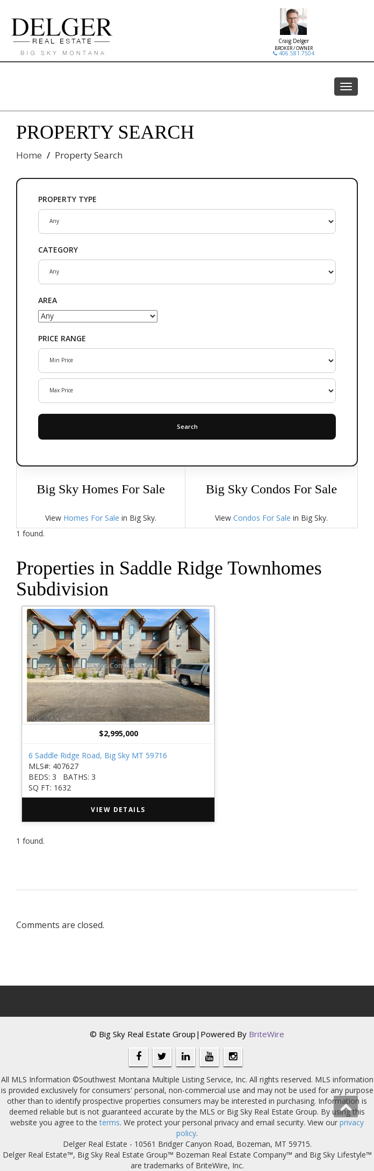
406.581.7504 (293, 53)
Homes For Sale (91, 518)
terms (109, 1122)
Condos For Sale (262, 518)
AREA (47, 300)
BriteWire (266, 1034)
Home (29, 155)
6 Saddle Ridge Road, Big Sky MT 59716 (97, 755)
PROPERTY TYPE (67, 199)
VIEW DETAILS (118, 809)
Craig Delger (293, 41)
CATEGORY (58, 250)
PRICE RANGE (62, 338)
